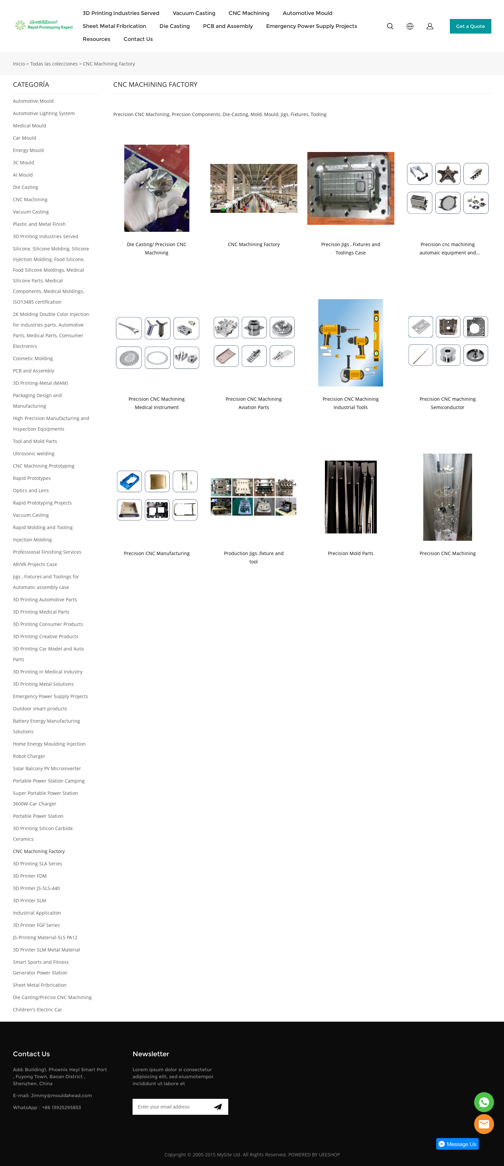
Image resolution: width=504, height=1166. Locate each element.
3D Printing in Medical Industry (47, 671)
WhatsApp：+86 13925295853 (47, 1107)
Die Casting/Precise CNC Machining (52, 997)
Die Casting (174, 26)
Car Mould (24, 138)
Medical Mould (29, 125)
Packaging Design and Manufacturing (37, 400)
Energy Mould (28, 150)
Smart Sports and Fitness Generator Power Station (41, 967)
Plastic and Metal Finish (39, 224)
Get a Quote (470, 26)
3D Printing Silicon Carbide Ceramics (43, 833)
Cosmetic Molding (33, 358)
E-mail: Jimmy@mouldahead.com (52, 1095)
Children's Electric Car (37, 1009)
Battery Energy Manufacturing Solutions (46, 726)
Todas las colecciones (54, 64)
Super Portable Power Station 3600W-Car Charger (45, 798)
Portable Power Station (38, 816)
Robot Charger (29, 756)
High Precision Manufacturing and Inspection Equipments (51, 423)
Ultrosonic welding (33, 453)
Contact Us (138, 39)
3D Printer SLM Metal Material (46, 950)
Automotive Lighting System (44, 113)
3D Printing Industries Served (121, 13)
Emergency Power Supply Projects (311, 26)
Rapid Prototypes (32, 478)
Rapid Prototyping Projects (42, 503)
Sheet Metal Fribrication (114, 26)
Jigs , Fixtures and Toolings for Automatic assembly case (46, 581)
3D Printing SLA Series (37, 863)
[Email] (170, 1107)
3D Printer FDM (30, 876)
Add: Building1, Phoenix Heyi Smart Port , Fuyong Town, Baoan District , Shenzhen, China (60, 1077)
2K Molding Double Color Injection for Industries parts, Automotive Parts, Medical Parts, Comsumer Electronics (51, 330)
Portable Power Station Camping (49, 781)
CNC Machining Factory (109, 64)
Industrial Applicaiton (37, 913)
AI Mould (23, 175)
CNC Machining (249, 13)
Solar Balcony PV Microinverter (47, 768)
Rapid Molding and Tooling (43, 527)
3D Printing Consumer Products (48, 624)
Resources (96, 39)
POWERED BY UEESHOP (314, 1154)
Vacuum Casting (194, 13)
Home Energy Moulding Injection (49, 744)
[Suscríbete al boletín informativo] (217, 1107)
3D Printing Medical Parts (41, 612)
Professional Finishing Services (47, 552)
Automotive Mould (308, 13)
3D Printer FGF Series (36, 925)
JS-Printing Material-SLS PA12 (45, 937)
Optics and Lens (31, 490)
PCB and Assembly (228, 26)
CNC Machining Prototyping (43, 466)
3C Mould (23, 162)
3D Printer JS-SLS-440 (36, 888)
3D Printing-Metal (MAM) (40, 383)
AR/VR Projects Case (35, 564)
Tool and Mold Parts (35, 441)
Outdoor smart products (40, 708)
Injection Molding (32, 539)
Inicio (19, 64)
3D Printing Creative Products (45, 636)
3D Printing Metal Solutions (43, 684)
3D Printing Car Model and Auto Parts (48, 654)
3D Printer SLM (29, 900)
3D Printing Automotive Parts (45, 599)
